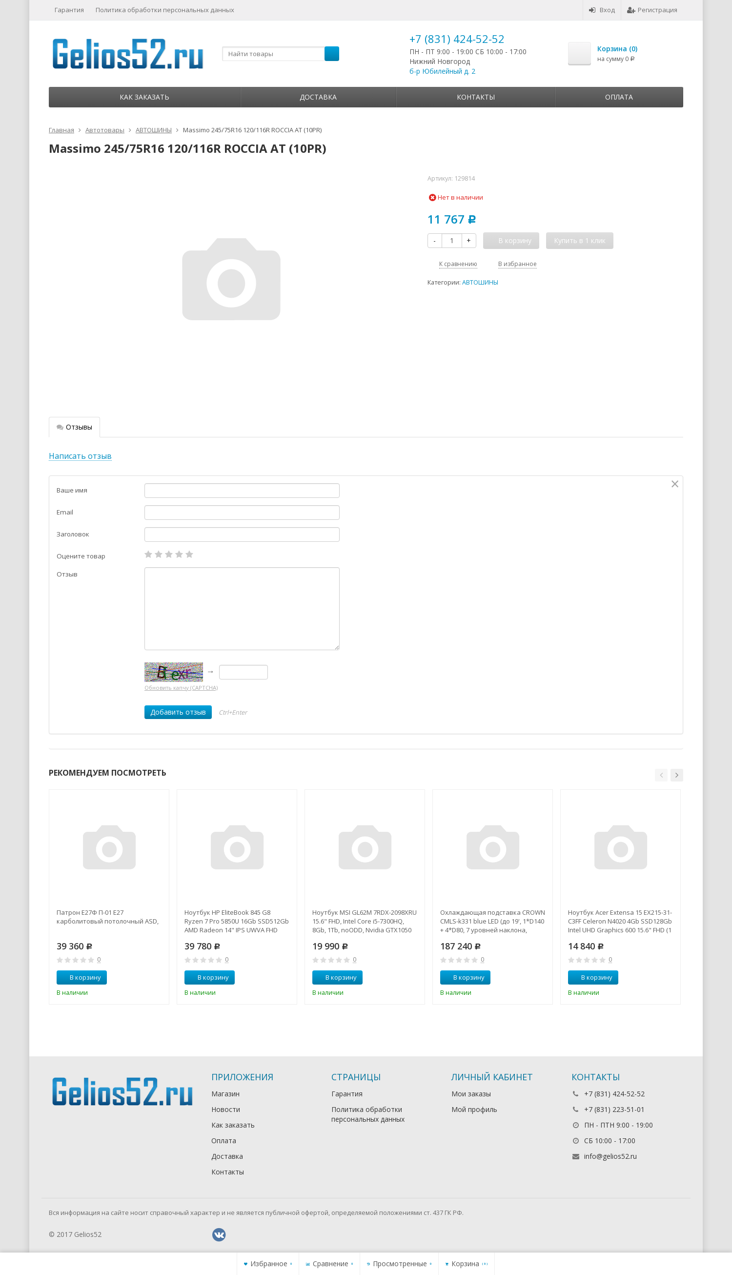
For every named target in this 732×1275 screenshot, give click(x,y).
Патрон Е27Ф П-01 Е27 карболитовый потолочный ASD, (108, 916)
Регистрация (652, 9)
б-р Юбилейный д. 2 (442, 71)
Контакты (476, 97)
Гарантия (69, 9)
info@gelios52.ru (610, 1156)
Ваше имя (72, 490)
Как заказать (144, 97)
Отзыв (67, 574)
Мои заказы (471, 1093)
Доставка (318, 97)
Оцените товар (81, 556)
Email (65, 512)
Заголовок (73, 534)
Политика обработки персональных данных (165, 9)
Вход (602, 9)
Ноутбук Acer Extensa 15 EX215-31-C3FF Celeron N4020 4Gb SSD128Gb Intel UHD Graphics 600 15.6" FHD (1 (620, 921)
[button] (661, 775)
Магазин (225, 1093)
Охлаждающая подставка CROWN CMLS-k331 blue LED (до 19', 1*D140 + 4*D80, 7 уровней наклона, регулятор (492, 921)
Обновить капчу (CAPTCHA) (181, 687)
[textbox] (280, 53)
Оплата (619, 97)
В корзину (80, 977)
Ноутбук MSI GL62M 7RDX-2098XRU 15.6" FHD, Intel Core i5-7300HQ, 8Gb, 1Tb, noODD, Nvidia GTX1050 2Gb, (364, 921)
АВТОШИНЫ (480, 282)
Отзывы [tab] (74, 427)
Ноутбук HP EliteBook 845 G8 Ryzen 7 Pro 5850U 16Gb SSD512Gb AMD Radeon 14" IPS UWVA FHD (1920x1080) (236, 921)
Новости (225, 1109)
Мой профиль (474, 1109)
